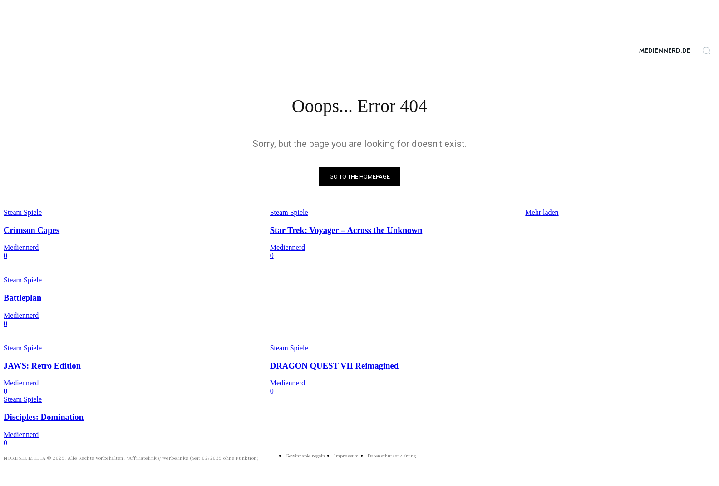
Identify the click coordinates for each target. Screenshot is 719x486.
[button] (706, 50)
